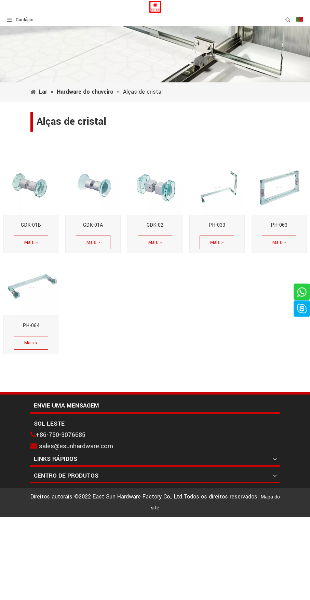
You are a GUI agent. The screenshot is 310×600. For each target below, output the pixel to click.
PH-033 (216, 225)
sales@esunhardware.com (76, 446)
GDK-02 (155, 225)
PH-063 (279, 225)
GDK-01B (31, 225)
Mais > (31, 242)
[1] (155, 54)
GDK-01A (93, 225)
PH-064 (31, 325)
